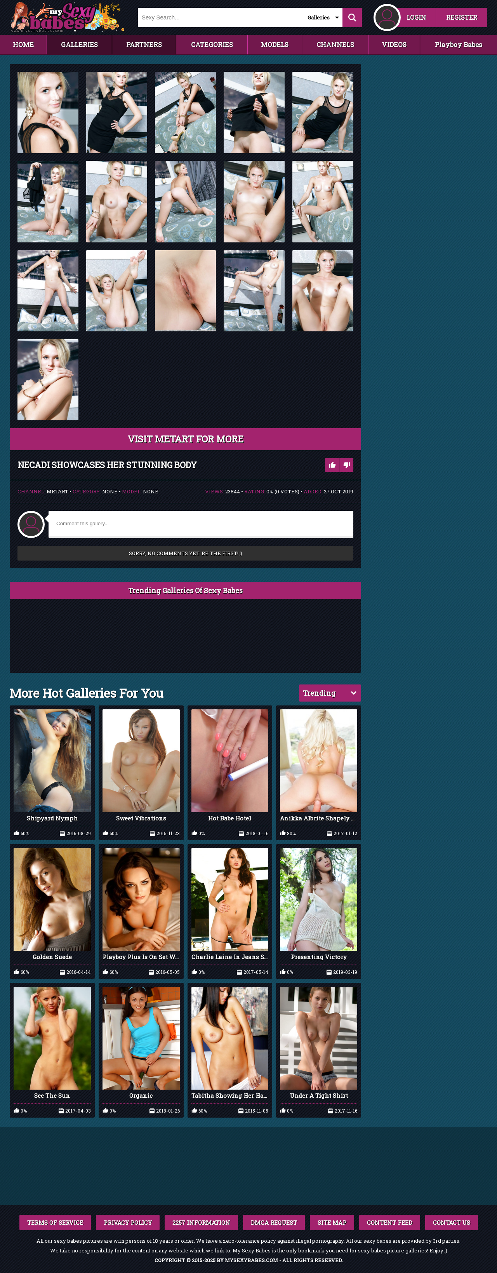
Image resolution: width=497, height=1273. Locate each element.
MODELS (274, 44)
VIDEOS (394, 44)
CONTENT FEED (389, 1222)
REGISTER (461, 17)
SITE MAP (332, 1222)
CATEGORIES (212, 44)
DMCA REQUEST (274, 1222)
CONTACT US (451, 1222)
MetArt (57, 491)
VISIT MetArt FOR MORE (185, 439)
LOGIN (416, 17)
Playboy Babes (458, 44)
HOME (23, 44)
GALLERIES (79, 44)
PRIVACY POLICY (128, 1222)
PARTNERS (144, 44)
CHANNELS (335, 44)
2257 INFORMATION (201, 1222)
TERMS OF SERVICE (55, 1222)
